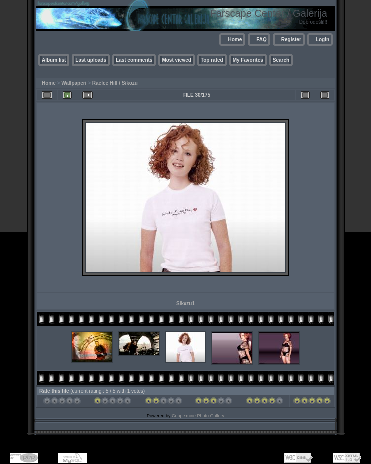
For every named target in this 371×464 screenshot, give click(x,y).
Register (291, 39)
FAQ (261, 39)
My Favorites (248, 60)
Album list (54, 60)
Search (281, 60)
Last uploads (90, 60)
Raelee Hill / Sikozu (115, 83)
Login (322, 39)
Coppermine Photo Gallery (198, 415)
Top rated (212, 60)
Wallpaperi (73, 83)
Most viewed (176, 60)
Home (235, 39)
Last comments (134, 60)
